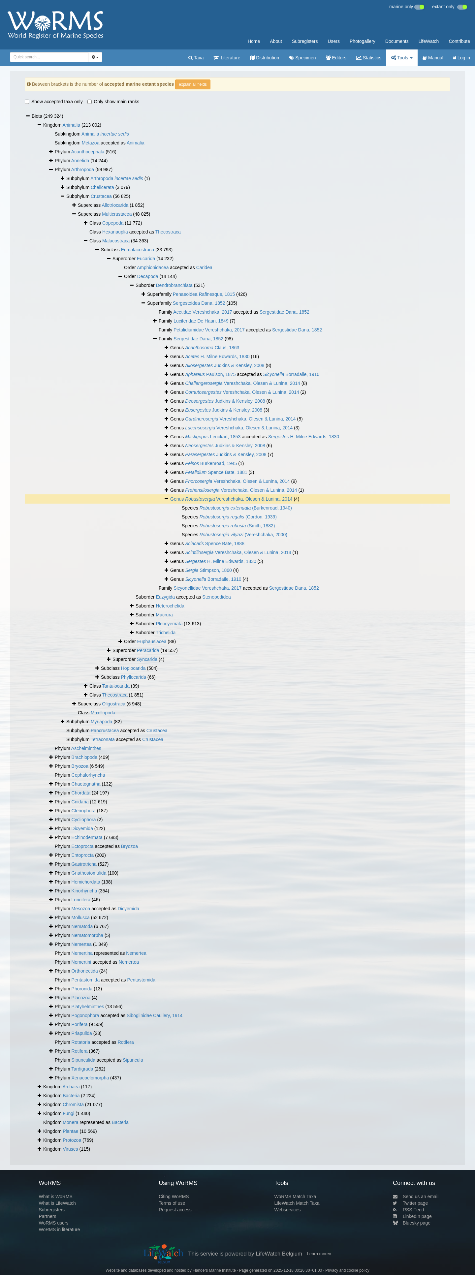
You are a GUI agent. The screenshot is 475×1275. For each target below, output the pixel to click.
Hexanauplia (115, 231)
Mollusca (81, 917)
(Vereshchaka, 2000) (243, 534)
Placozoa (81, 997)
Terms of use (172, 1203)
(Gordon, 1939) (238, 516)
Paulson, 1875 (210, 374)
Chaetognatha (86, 784)
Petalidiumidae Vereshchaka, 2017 (209, 329)
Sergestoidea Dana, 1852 (199, 303)
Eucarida (146, 258)
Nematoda (82, 926)
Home (254, 41)
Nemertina (82, 953)
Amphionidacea (153, 267)
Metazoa (91, 142)
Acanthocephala (87, 151)
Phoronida (82, 988)
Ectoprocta (83, 846)
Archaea (70, 1086)
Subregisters (305, 41)
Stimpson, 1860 (208, 570)
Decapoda (147, 276)
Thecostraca (168, 231)
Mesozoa (81, 908)
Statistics (368, 57)
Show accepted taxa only (54, 101)
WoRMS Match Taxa (295, 1196)
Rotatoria (81, 1042)
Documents (397, 41)
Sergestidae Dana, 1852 (284, 312)
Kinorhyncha (84, 890)
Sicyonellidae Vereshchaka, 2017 (207, 588)
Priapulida (82, 1033)
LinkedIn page (412, 1216)
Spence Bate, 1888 (214, 543)
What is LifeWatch (57, 1203)
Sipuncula (133, 1060)
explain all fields (193, 84)
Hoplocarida (133, 668)
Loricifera (81, 899)
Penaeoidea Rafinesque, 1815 (204, 294)
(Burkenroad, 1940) (246, 508)
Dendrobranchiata (174, 285)
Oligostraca (113, 703)
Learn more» (319, 1253)
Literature (226, 57)
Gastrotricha (84, 864)
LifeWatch (429, 41)
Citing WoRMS (174, 1196)
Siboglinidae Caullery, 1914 (154, 1015)
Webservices (287, 1209)
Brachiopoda (85, 757)
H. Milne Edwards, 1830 (217, 356)
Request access (175, 1209)
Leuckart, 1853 (212, 436)
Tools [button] (402, 57)
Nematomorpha (88, 935)
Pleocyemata (169, 623)
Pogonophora (85, 1015)
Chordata (81, 792)
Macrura (164, 614)
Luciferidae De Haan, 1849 (201, 321)
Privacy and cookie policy (347, 1270)
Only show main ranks (113, 101)
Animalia (71, 125)
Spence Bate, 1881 (216, 472)
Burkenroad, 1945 (211, 463)
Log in (461, 57)
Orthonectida (85, 971)
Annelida (80, 160)
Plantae (70, 1131)
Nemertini (81, 962)
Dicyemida (82, 828)
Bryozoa (80, 766)
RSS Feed (408, 1209)
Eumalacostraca (137, 249)
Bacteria (71, 1095)
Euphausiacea (152, 641)
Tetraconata (103, 739)
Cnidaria (80, 801)
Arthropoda (82, 169)
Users (334, 41)
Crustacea (101, 196)
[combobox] (49, 57)
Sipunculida (83, 1060)
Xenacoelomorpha (90, 1077)
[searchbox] (47, 57)
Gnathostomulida (89, 873)
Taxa (196, 57)
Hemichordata (86, 882)
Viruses (70, 1149)
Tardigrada (82, 1069)
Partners (47, 1216)
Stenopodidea (216, 597)
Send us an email (415, 1196)
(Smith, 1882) (237, 525)
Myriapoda (101, 721)
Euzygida (165, 597)
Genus (177, 499)
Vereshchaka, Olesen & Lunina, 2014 (242, 383)
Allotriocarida (115, 205)
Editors (336, 57)
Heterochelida (170, 605)
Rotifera (126, 1042)
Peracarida (148, 650)
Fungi (68, 1113)
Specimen (302, 57)
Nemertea (82, 944)
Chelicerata (102, 187)
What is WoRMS (55, 1196)
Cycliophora (84, 819)
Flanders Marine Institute (214, 1270)
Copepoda (113, 223)
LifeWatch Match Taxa (297, 1203)
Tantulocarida (116, 686)
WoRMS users (53, 1223)
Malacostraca (116, 240)
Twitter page (410, 1203)
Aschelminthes (86, 748)
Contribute (459, 41)
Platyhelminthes (88, 1006)
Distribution (264, 57)
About (276, 41)
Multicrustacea (117, 214)
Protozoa (72, 1140)
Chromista (73, 1104)
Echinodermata (87, 837)
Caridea (204, 267)
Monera (70, 1122)
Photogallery (362, 41)
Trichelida (165, 632)
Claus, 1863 (212, 347)
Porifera (80, 1024)
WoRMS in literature (59, 1229)
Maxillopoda (103, 712)
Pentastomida (86, 979)
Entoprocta (83, 855)
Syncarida (147, 659)
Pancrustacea (105, 730)
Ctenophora (84, 810)
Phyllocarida (133, 677)
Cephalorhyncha (88, 775)
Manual (433, 57)
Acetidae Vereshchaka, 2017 (202, 312)
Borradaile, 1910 (291, 374)
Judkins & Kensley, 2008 (224, 365)
